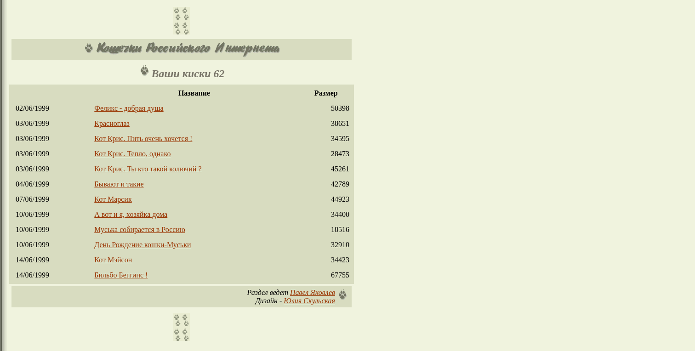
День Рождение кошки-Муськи (142, 245)
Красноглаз (112, 123)
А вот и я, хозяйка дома (130, 214)
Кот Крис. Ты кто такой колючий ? (147, 169)
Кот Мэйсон (113, 260)
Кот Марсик (112, 199)
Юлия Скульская (309, 301)
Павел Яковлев (312, 292)
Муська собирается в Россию (139, 229)
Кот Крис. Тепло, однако (132, 154)
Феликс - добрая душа (128, 108)
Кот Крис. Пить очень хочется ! (143, 138)
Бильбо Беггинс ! (121, 275)
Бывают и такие (118, 184)
